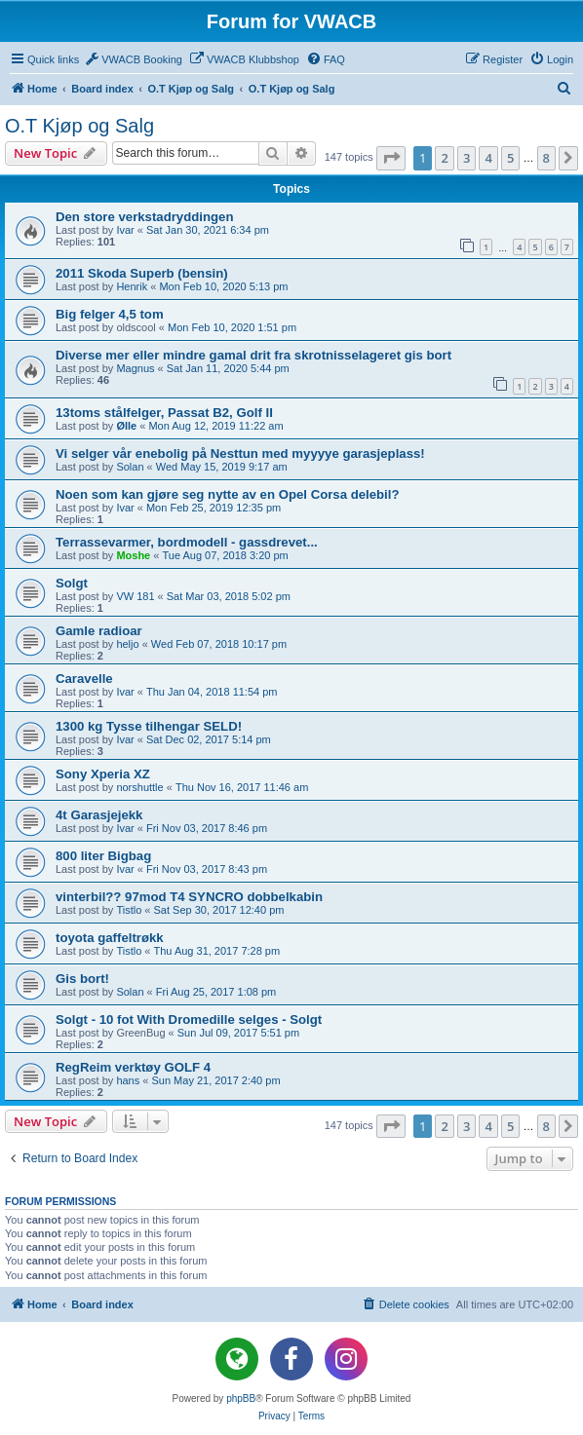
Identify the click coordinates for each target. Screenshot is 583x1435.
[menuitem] (133, 59)
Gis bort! (82, 978)
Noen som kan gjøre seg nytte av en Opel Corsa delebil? (228, 494)
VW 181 (135, 596)
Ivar (125, 230)
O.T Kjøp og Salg (79, 125)
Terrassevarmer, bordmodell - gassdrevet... (187, 542)
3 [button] (466, 158)
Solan (129, 466)
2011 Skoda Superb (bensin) (142, 273)
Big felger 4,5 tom (110, 314)
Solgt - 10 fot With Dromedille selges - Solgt (189, 1019)
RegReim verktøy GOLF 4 (133, 1067)
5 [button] (510, 158)
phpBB (240, 1398)
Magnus (135, 368)
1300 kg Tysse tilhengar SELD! (149, 726)
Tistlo (128, 910)
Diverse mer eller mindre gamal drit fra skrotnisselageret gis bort (253, 355)
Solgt (72, 583)
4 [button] (488, 158)
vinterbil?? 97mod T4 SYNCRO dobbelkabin (189, 896)
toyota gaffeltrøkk (110, 937)
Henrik (131, 286)
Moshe (133, 555)
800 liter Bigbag (103, 856)
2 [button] (444, 158)
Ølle (126, 426)
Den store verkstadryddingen (144, 216)
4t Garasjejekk (99, 815)
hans (127, 1080)
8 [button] (546, 158)
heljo (127, 644)
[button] (391, 158)
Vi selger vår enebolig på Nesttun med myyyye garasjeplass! (240, 453)
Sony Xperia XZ (103, 774)
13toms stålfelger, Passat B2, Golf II (164, 412)
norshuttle (139, 787)
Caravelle (84, 678)
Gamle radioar (99, 630)
